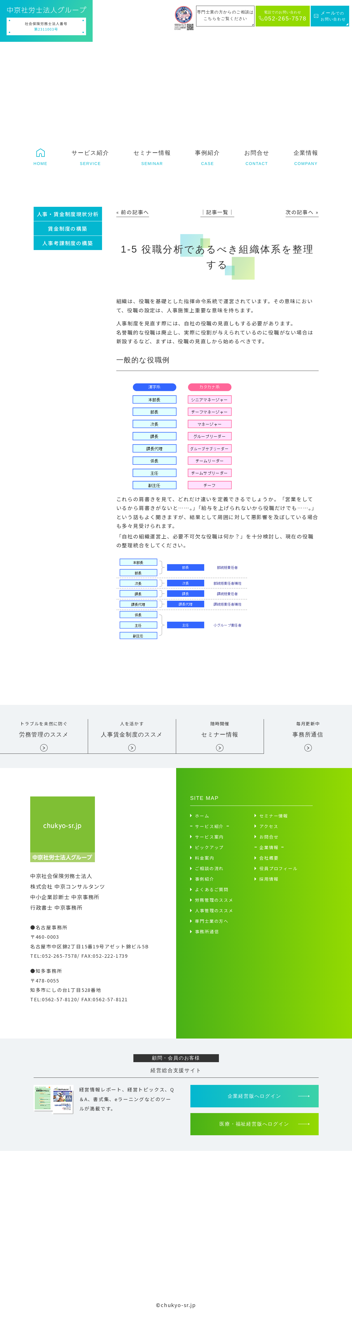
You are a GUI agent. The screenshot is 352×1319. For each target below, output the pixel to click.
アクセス (268, 828)
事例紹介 (204, 881)
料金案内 (204, 860)
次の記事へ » (302, 212)
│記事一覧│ (217, 212)
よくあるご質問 (212, 891)
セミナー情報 (273, 818)
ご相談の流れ (209, 870)
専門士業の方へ (212, 923)
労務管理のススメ (214, 902)
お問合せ (268, 839)
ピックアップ (209, 849)
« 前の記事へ (132, 212)
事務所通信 (207, 933)
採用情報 (268, 881)
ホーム (202, 818)
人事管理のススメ (214, 912)
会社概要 (268, 860)
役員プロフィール (278, 870)
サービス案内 (209, 839)
